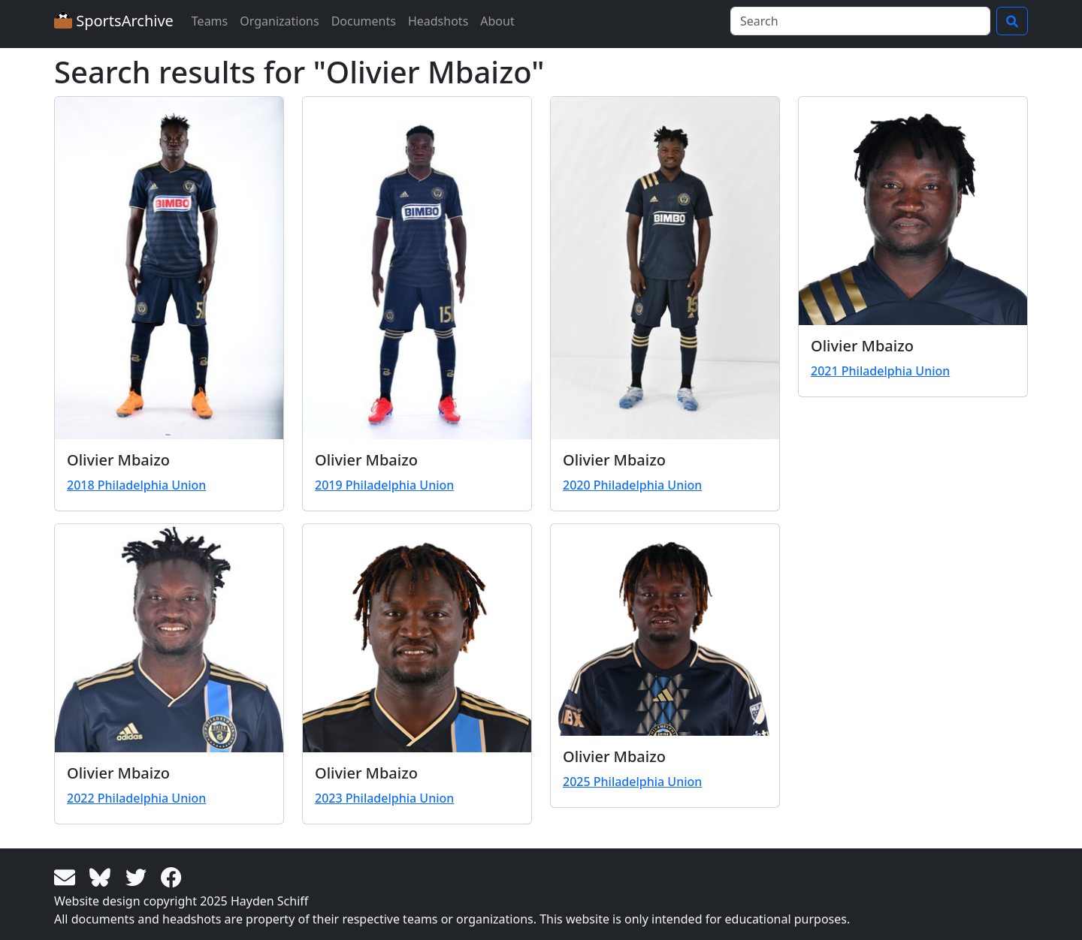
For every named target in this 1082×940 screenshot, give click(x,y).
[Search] (860, 21)
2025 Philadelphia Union (632, 781)
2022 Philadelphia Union (136, 798)
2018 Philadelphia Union (136, 485)
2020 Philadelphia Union (632, 485)
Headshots (438, 21)
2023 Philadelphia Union (384, 798)
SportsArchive (114, 21)
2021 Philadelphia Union (880, 371)
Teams (210, 21)
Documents (363, 21)
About (497, 21)
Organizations (279, 21)
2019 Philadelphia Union (384, 485)
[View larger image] (169, 268)
